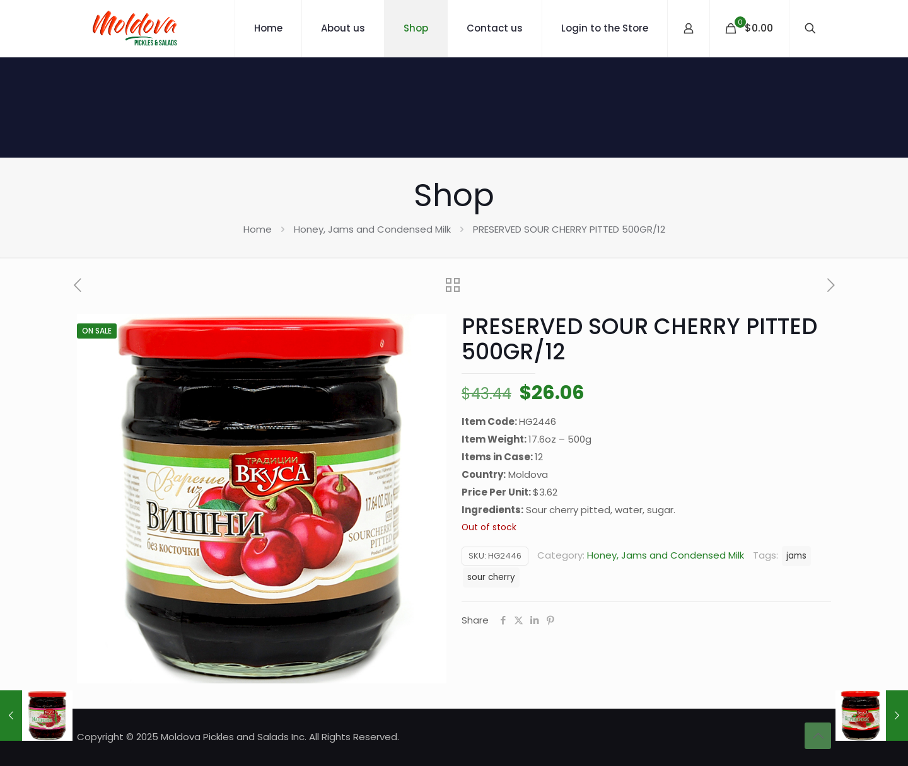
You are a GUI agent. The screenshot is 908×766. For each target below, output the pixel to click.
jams (796, 556)
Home (257, 229)
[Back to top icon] (818, 735)
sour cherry (491, 577)
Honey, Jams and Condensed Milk (372, 229)
